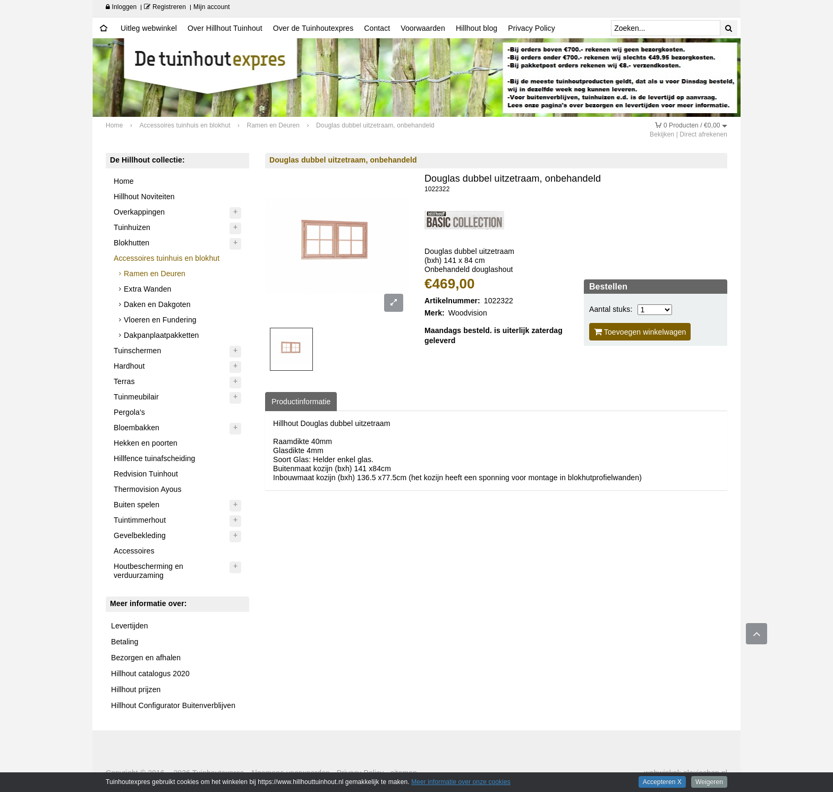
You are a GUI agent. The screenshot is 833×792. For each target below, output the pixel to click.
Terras (124, 381)
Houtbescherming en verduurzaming (148, 571)
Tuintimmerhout (140, 520)
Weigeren (709, 782)
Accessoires (134, 551)
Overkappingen (139, 212)
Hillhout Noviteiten (144, 196)
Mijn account (211, 7)
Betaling (124, 641)
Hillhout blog (476, 28)
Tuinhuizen (132, 227)
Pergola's (129, 412)
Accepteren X (662, 782)
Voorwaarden (423, 28)
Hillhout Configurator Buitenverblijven (173, 705)
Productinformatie (300, 401)
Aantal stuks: (610, 309)
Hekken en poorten (145, 443)
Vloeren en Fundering (160, 320)
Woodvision (467, 313)
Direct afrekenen (703, 134)
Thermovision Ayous (148, 489)
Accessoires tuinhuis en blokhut (166, 258)
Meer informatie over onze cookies (461, 782)
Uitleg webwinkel (149, 28)
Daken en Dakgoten (157, 304)
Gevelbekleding (140, 535)
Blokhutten (131, 243)
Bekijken (662, 134)
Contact (377, 28)
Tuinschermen (137, 350)
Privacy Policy (531, 28)
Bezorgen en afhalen (146, 657)
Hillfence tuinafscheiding (154, 458)
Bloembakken (136, 427)
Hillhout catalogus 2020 (150, 673)
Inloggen (121, 7)
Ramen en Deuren (154, 273)
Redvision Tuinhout (146, 474)
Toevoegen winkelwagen (640, 331)
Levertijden (129, 625)
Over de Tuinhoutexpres (313, 28)
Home (124, 181)
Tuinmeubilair (136, 397)
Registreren (165, 7)
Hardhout (129, 366)
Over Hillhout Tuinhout (225, 28)
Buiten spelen (136, 504)
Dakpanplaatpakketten (161, 335)
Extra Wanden (147, 289)
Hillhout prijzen (135, 689)
